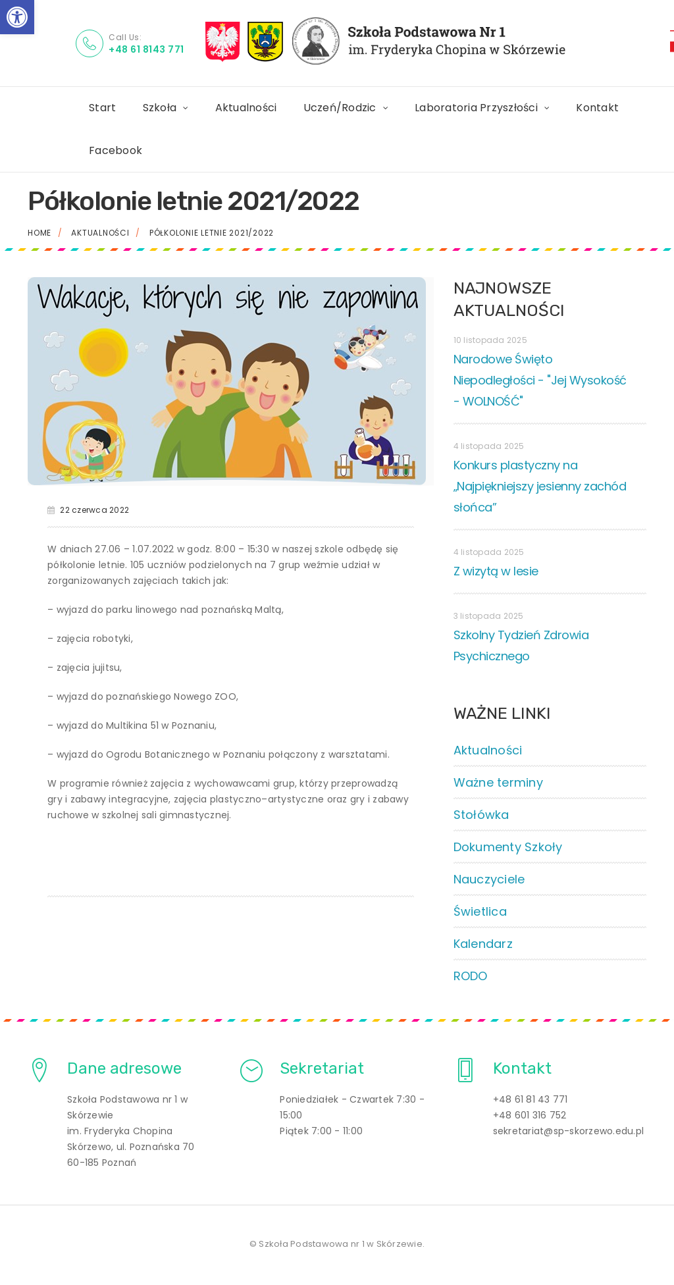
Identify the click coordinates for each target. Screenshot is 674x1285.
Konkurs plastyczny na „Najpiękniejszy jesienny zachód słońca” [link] (540, 486)
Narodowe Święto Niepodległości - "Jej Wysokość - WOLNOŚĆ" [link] (540, 380)
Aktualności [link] (246, 107)
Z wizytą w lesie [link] (496, 571)
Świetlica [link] (480, 911)
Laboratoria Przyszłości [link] (476, 107)
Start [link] (102, 107)
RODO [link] (471, 976)
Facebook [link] (115, 150)
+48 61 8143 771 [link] (146, 49)
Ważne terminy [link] (498, 782)
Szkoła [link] (160, 107)
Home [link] (39, 232)
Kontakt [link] (597, 107)
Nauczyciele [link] (489, 879)
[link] (17, 17)
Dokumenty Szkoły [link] (508, 847)
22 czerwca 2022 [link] (94, 509)
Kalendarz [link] (483, 943)
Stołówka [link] (481, 814)
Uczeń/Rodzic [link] (339, 107)
